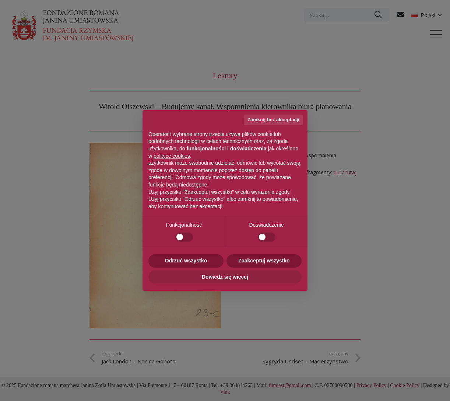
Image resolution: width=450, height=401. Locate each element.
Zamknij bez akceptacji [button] (273, 119)
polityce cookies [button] (172, 156)
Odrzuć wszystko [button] (186, 261)
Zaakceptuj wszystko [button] (263, 261)
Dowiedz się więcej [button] (225, 277)
